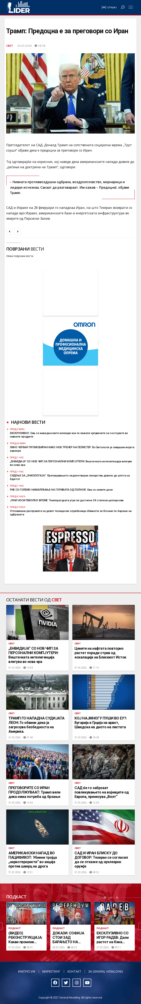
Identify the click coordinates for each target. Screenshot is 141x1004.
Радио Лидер (18, 7)
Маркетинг (51, 971)
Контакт (74, 971)
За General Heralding (105, 971)
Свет (9, 45)
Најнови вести (28, 422)
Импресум (26, 971)
